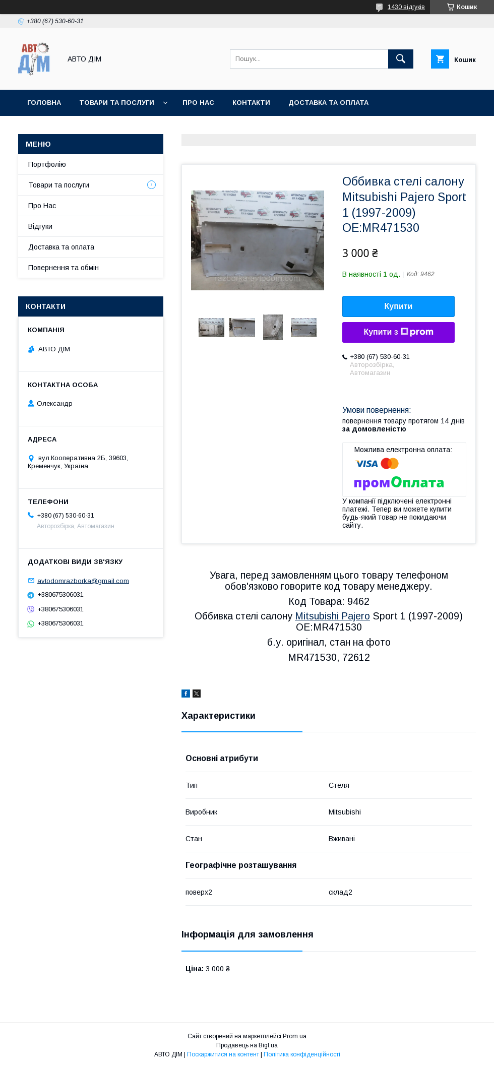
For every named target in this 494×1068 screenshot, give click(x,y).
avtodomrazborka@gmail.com (83, 580)
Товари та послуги (116, 102)
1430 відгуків (406, 7)
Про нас (198, 102)
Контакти (251, 102)
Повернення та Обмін (69, 129)
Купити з (398, 332)
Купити (399, 306)
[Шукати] (400, 59)
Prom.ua (294, 1036)
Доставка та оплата (328, 102)
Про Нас (42, 206)
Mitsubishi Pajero (332, 615)
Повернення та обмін (63, 268)
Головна (44, 102)
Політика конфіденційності (302, 1054)
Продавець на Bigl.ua (247, 1045)
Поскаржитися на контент (223, 1054)
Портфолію (47, 164)
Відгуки (40, 226)
